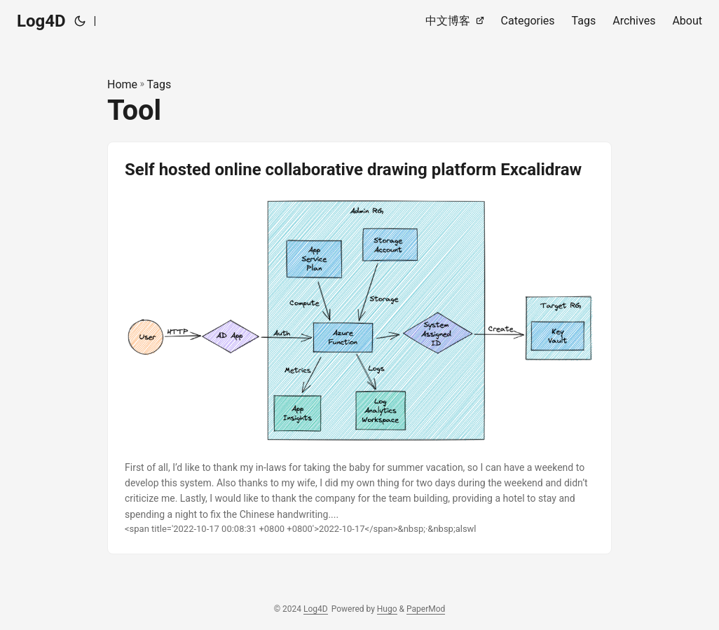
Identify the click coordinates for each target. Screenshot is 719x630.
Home (122, 84)
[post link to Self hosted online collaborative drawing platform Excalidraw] (359, 348)
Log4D (41, 21)
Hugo (387, 609)
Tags (159, 84)
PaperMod (425, 609)
